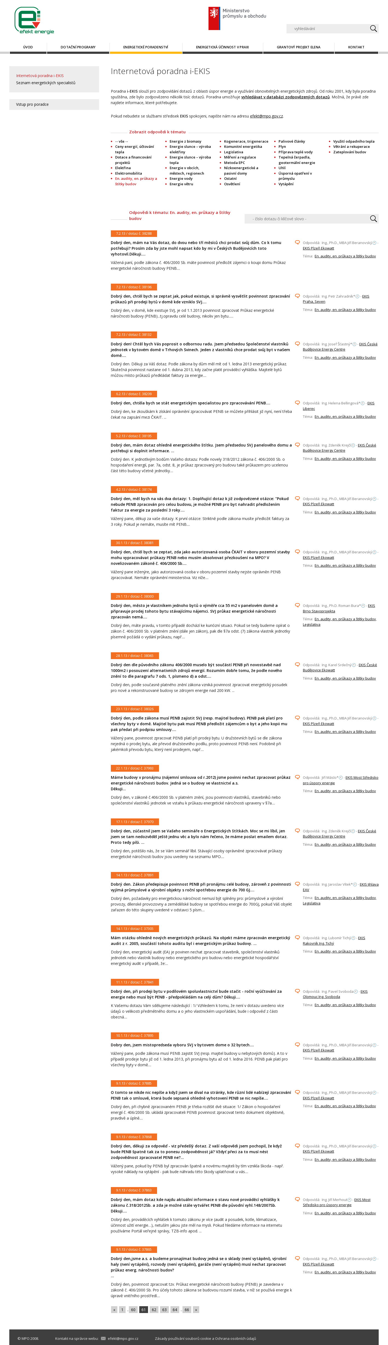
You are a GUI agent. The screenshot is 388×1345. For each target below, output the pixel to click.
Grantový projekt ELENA (298, 47)
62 (154, 1309)
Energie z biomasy (185, 141)
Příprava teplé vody (296, 151)
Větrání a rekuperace (351, 146)
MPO (26, 1338)
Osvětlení (232, 183)
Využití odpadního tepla (354, 141)
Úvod (28, 47)
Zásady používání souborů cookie (183, 1338)
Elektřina (123, 167)
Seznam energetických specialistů (46, 82)
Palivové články (292, 141)
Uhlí (282, 167)
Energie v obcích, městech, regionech (187, 170)
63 (164, 1309)
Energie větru (181, 183)
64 (175, 1309)
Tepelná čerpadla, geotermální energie (297, 160)
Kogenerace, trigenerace (246, 141)
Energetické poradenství (145, 47)
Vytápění (286, 183)
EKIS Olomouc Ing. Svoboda (335, 994)
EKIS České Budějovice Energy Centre (340, 347)
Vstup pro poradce (32, 104)
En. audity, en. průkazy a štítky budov (345, 256)
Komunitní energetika (243, 146)
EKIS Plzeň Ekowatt (318, 248)
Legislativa (233, 151)
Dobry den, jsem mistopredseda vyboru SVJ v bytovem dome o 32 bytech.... (182, 1044)
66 (187, 1309)
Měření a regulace (240, 157)
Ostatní (230, 178)
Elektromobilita (128, 173)
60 (133, 1309)
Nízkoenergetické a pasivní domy (241, 170)
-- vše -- (121, 141)
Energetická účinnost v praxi (222, 47)
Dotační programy (78, 47)
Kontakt (356, 47)
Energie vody (181, 178)
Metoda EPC (234, 162)
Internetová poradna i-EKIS (40, 75)
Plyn (282, 146)
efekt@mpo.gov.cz (266, 116)
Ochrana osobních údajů (235, 1338)
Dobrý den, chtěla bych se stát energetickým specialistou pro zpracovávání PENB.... (190, 403)
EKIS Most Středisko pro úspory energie (336, 1202)
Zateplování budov (349, 151)
